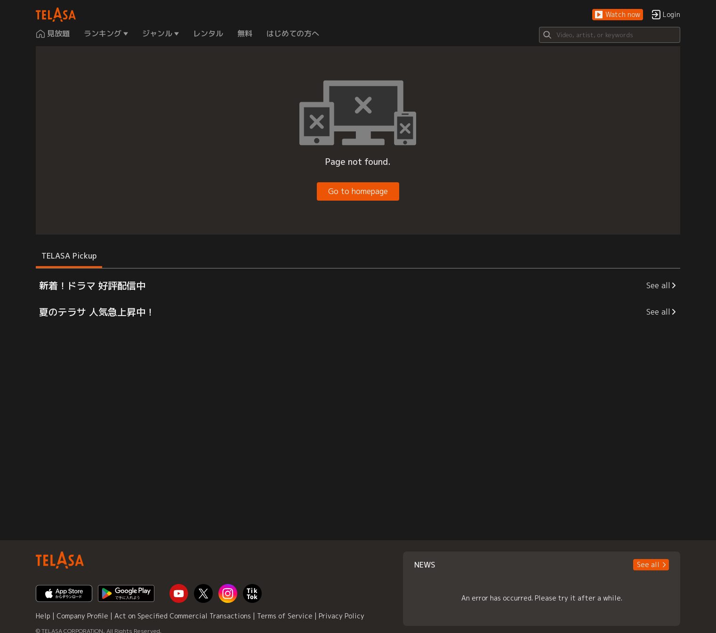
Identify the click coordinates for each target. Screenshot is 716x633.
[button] (617, 15)
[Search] (609, 35)
